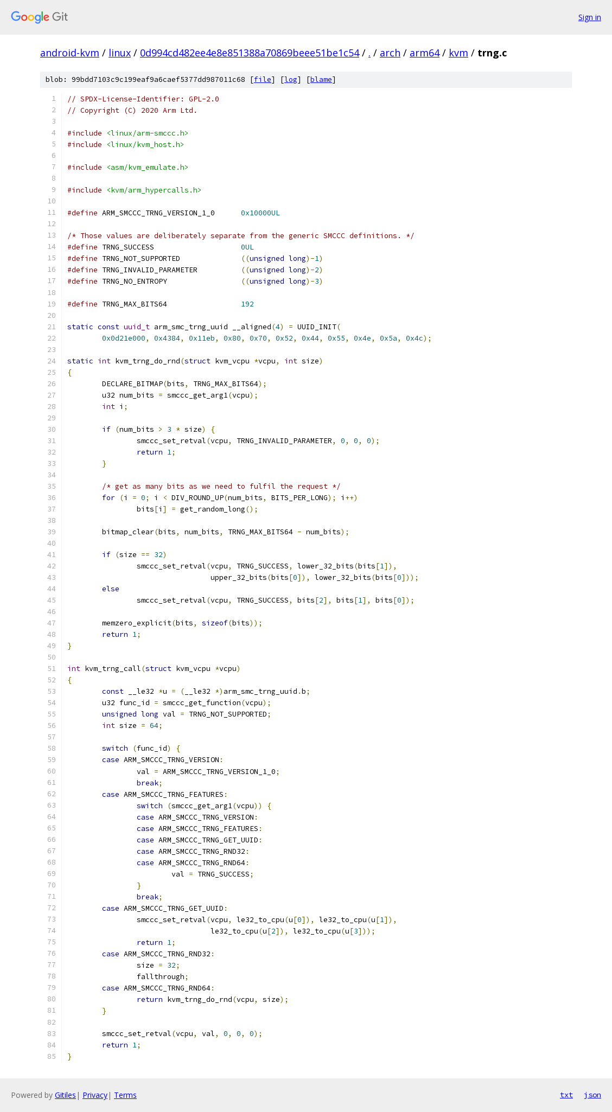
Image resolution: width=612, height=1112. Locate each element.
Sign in (589, 17)
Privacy (94, 1095)
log (290, 79)
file (262, 79)
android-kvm (69, 52)
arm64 (424, 52)
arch (390, 52)
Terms (125, 1095)
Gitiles (65, 1095)
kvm (458, 52)
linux (120, 52)
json (592, 1095)
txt (566, 1095)
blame (321, 79)
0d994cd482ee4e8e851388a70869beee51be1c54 (249, 52)
